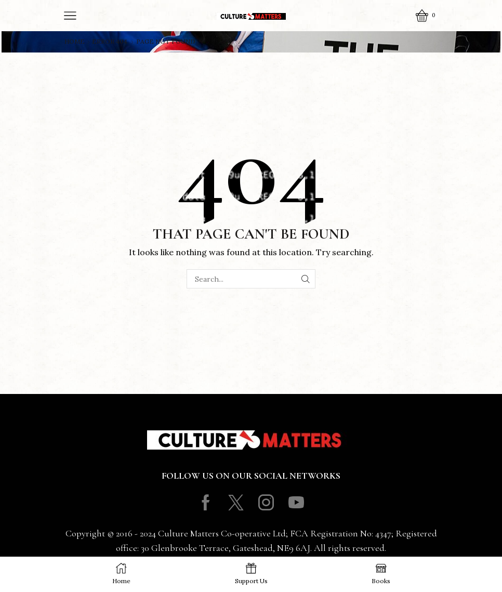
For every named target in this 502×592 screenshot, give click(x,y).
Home (74, 41)
